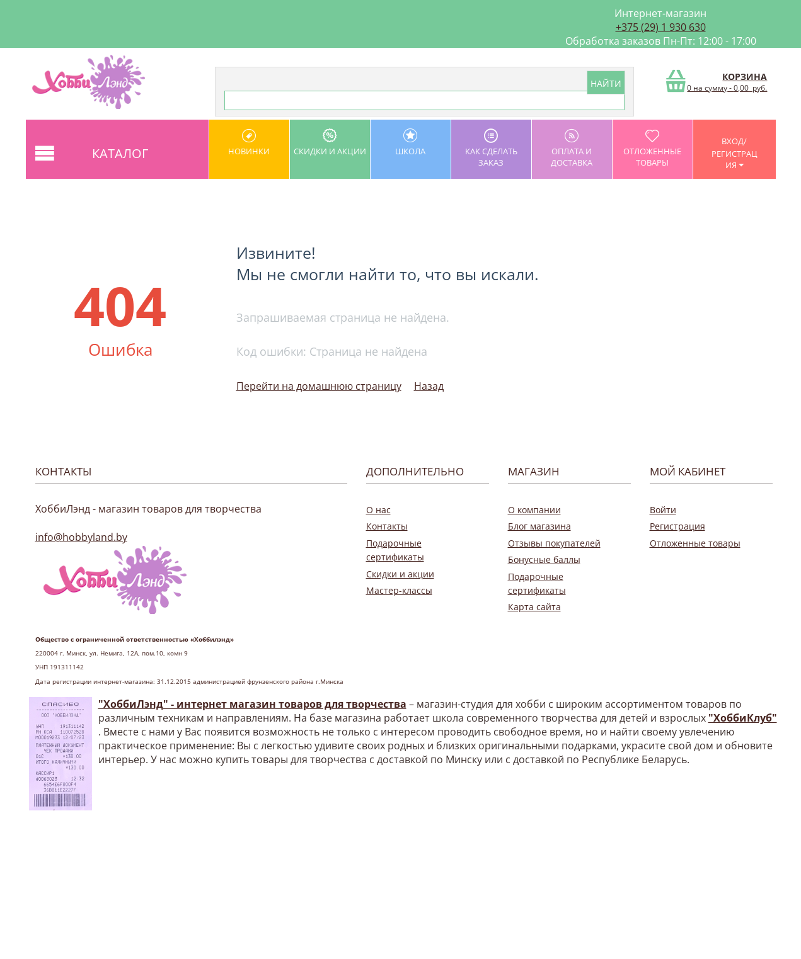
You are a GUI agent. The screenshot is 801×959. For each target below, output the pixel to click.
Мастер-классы (399, 590)
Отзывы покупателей (554, 543)
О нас (378, 510)
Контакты (387, 526)
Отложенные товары (652, 148)
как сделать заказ (491, 148)
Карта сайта (534, 607)
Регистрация (677, 526)
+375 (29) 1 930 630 (661, 27)
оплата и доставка (572, 148)
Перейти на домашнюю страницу (318, 386)
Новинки (249, 142)
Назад (429, 386)
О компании (534, 510)
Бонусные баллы (544, 559)
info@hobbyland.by (81, 537)
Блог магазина (539, 526)
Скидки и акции (330, 142)
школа (410, 142)
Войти (663, 510)
